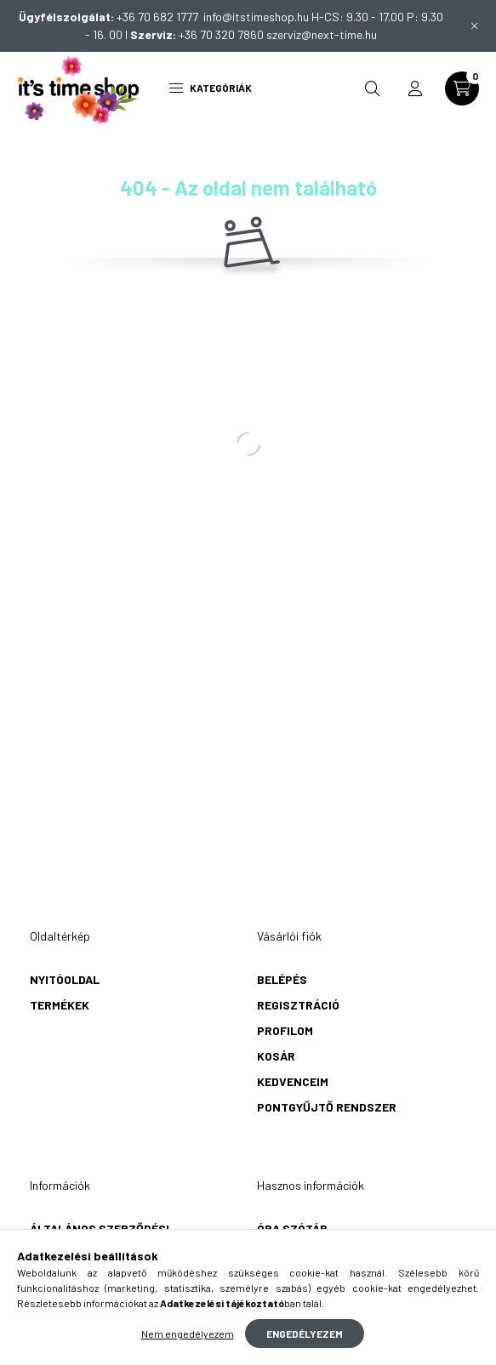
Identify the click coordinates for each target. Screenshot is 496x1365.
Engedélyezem (304, 1333)
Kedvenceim (292, 1081)
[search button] (373, 88)
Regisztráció (298, 1005)
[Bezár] (474, 25)
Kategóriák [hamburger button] (210, 88)
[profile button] (415, 88)
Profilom (285, 1030)
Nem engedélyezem (187, 1333)
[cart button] (462, 88)
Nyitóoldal (65, 979)
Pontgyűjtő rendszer (326, 1107)
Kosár (276, 1056)
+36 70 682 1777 (160, 16)
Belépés (282, 979)
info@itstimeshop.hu (256, 16)
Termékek (59, 1005)
